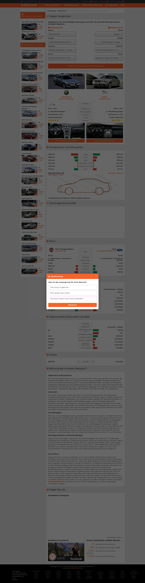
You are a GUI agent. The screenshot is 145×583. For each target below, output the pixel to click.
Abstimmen (72, 305)
